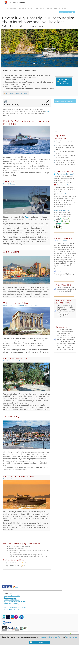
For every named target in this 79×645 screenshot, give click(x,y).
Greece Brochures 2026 (12, 609)
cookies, (44, 637)
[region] (65, 119)
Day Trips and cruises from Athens (15, 602)
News (16, 587)
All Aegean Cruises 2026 (12, 596)
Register (63, 12)
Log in (71, 12)
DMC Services (39, 8)
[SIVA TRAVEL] (14, 3)
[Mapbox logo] (56, 132)
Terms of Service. (71, 637)
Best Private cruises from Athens (15, 607)
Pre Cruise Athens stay (11, 604)
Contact (57, 8)
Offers (30, 8)
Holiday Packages (10, 598)
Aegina (47, 111)
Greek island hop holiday (12, 600)
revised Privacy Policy (54, 637)
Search (64, 8)
